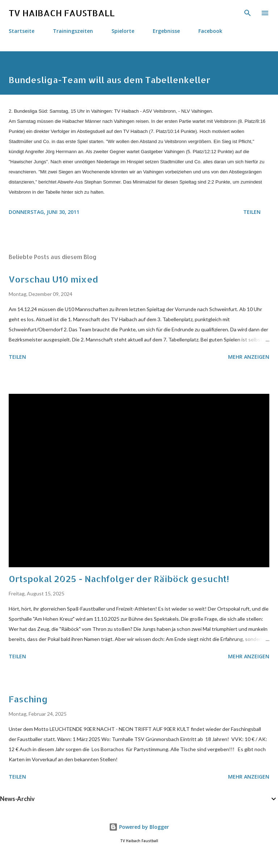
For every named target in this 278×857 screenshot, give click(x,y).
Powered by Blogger (139, 826)
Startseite (21, 30)
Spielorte (122, 30)
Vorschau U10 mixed (53, 279)
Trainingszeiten (73, 30)
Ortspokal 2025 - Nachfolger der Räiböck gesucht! (119, 578)
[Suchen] (247, 13)
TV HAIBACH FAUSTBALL (62, 12)
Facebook (210, 30)
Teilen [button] (252, 211)
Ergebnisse (166, 30)
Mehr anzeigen (248, 356)
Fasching (28, 699)
